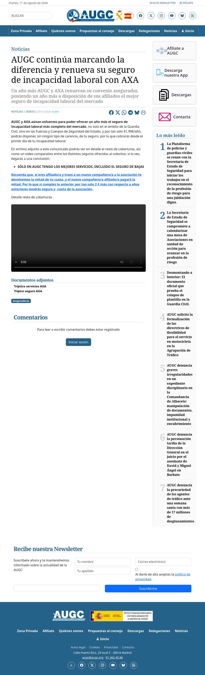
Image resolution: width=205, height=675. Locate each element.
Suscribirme (148, 588)
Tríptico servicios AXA (30, 286)
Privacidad (111, 647)
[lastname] (102, 571)
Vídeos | (31, 111)
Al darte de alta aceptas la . (162, 576)
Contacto (128, 647)
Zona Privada (21, 31)
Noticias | (18, 111)
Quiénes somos (63, 31)
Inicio (187, 31)
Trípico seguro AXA (28, 291)
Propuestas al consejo (97, 31)
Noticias (170, 31)
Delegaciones (149, 31)
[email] (163, 562)
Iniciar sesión (78, 342)
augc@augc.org (93, 657)
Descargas (126, 31)
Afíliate (186, 3)
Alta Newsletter (163, 3)
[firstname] (102, 562)
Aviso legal (78, 647)
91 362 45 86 (114, 657)
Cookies (94, 647)
